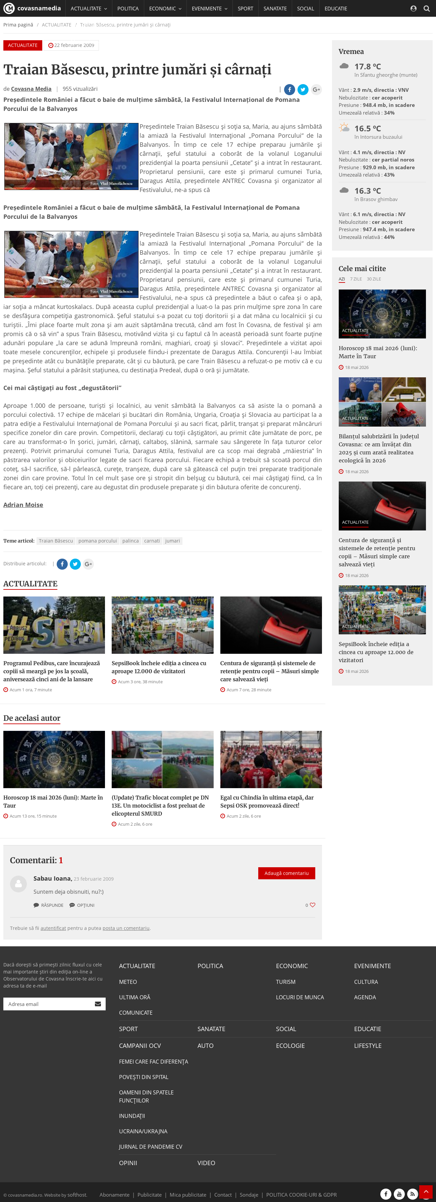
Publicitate (157, 1190)
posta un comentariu (126, 928)
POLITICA (128, 8)
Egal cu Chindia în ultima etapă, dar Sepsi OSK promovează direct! (267, 801)
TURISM (285, 981)
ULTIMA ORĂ (134, 996)
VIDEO (205, 1159)
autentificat (53, 928)
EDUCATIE (336, 8)
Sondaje (247, 1190)
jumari (172, 540)
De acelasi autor (31, 718)
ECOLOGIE (289, 1043)
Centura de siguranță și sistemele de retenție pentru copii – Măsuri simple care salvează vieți (269, 671)
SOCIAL (305, 8)
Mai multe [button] (85, 42)
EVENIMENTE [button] (209, 8)
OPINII (126, 1159)
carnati (152, 540)
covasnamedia (32, 8)
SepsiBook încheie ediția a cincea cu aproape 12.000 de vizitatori (159, 667)
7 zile (356, 279)
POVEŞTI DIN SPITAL (143, 1074)
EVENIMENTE (370, 965)
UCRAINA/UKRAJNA (143, 1128)
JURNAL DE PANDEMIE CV (150, 1143)
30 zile (374, 279)
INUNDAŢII (132, 1113)
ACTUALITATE (30, 583)
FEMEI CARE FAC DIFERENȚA (153, 1058)
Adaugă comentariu (287, 866)
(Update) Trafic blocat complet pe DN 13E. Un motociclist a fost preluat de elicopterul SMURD (160, 805)
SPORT (245, 8)
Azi (342, 279)
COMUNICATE (136, 1011)
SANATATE (275, 8)
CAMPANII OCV (137, 1043)
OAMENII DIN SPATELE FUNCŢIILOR (146, 1093)
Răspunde (48, 905)
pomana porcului (97, 540)
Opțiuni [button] (82, 905)
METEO (128, 981)
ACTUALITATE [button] (89, 8)
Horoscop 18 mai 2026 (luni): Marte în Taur (53, 801)
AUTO (205, 1043)
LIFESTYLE (366, 1043)
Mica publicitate (192, 1190)
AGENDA (365, 996)
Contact (223, 1190)
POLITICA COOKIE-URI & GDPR (293, 1190)
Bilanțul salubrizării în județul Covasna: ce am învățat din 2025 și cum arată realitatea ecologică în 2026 (379, 443)
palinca (130, 540)
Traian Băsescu (56, 540)
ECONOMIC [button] (165, 8)
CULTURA (366, 981)
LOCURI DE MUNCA (300, 996)
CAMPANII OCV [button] (91, 25)
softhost (75, 1190)
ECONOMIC (290, 965)
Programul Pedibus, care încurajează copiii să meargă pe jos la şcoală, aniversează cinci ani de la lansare (51, 671)
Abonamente (126, 1190)
